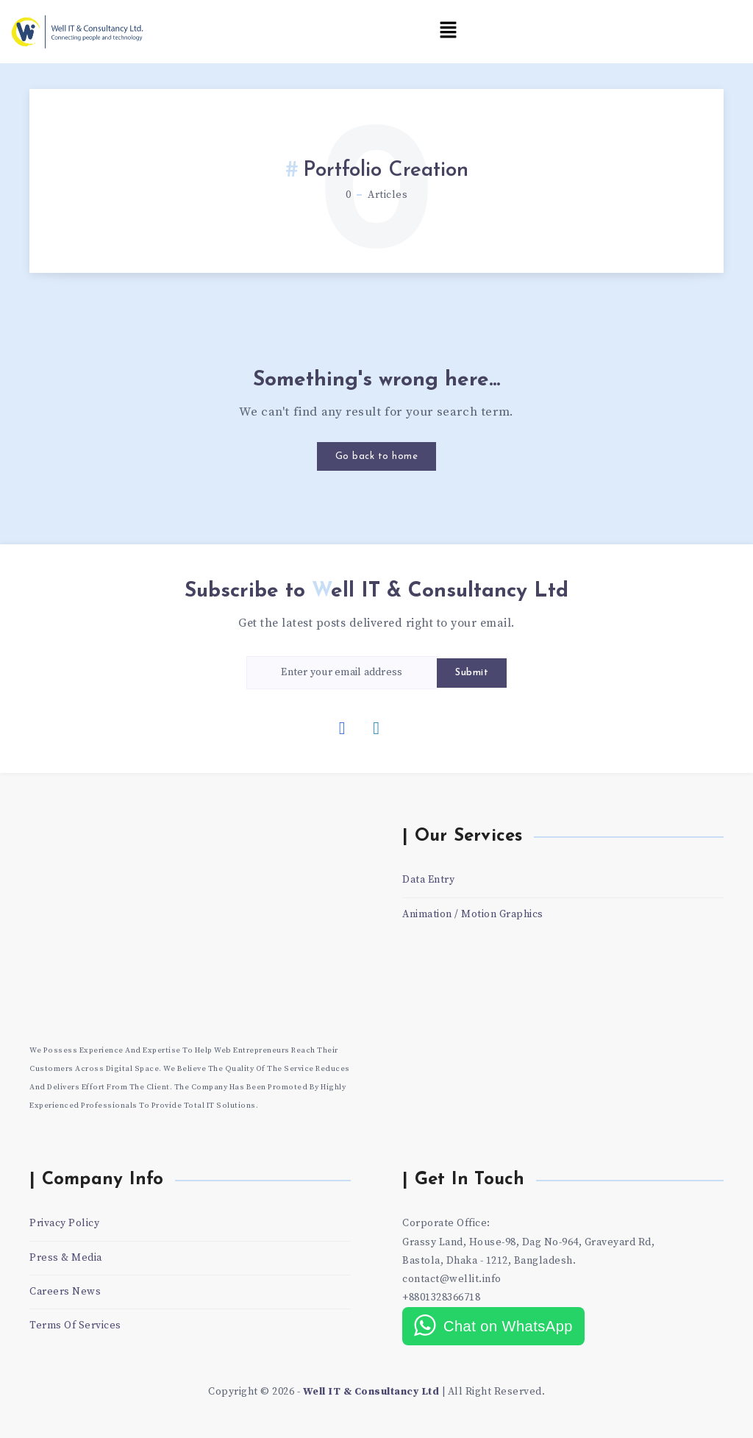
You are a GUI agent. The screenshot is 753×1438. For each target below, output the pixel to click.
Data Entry (428, 879)
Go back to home (376, 456)
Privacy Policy (64, 1223)
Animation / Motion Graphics (472, 914)
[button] (448, 31)
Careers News (65, 1291)
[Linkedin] (376, 727)
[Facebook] (343, 727)
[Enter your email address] (342, 672)
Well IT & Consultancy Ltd (371, 1391)
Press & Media (65, 1257)
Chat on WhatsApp (508, 1326)
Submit (471, 672)
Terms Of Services (75, 1325)
